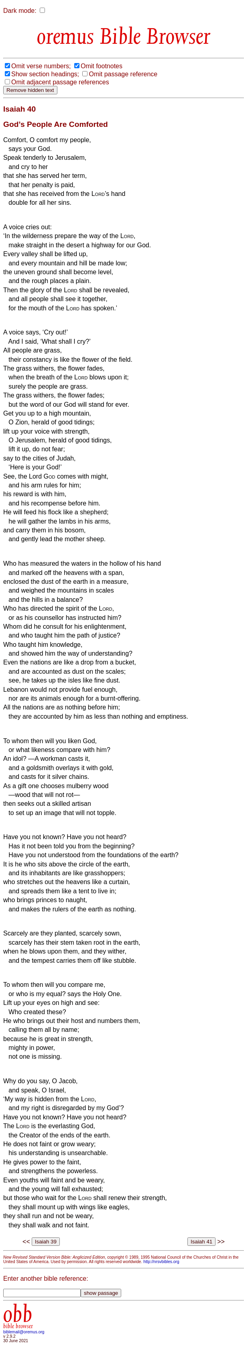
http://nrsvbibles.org (161, 1261)
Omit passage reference (123, 74)
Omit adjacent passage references (60, 82)
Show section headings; (45, 74)
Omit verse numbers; (41, 66)
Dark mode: (20, 10)
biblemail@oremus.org (24, 1332)
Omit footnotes (101, 66)
